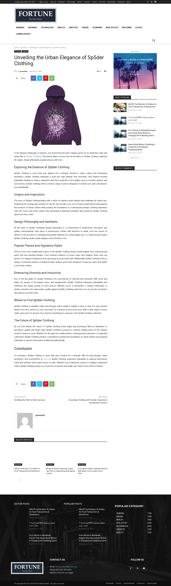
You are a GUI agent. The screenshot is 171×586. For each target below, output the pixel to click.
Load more (135, 158)
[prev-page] (16, 480)
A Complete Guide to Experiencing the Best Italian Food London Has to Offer (92, 471)
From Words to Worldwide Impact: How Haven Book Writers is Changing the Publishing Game (142, 133)
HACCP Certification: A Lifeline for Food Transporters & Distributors (42, 511)
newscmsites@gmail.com (66, 566)
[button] (153, 40)
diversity (46, 359)
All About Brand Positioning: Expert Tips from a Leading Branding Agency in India (60, 471)
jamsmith (23, 71)
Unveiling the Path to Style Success (29, 400)
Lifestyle (25, 51)
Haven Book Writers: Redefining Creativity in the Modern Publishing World (141, 147)
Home (16, 47)
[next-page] (20, 480)
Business (24, 47)
